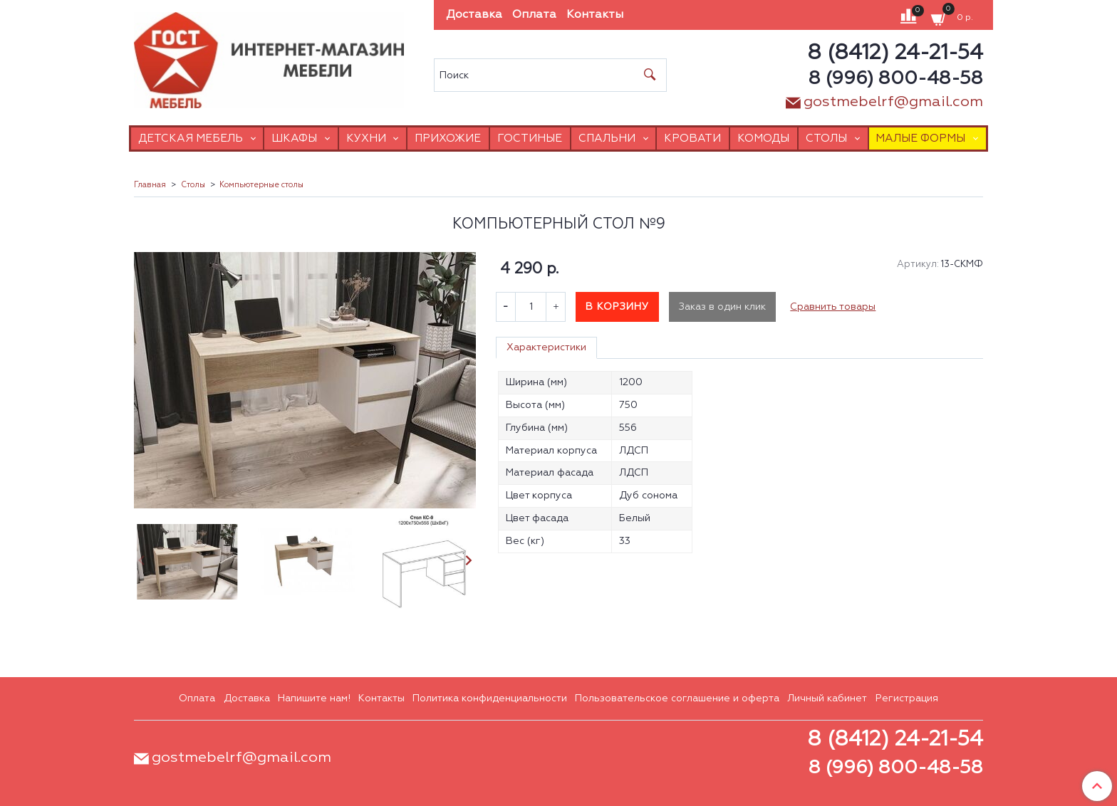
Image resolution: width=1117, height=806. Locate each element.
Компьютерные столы (261, 185)
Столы (826, 138)
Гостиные (529, 138)
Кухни (366, 138)
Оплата (534, 15)
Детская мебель (190, 138)
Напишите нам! (314, 698)
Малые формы (920, 138)
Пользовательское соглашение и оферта (677, 698)
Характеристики (546, 347)
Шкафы (294, 138)
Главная (150, 185)
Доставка (474, 15)
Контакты (594, 15)
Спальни (606, 138)
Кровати (692, 138)
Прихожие (448, 138)
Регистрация (907, 698)
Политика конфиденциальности (489, 698)
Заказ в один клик (722, 307)
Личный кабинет (827, 698)
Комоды (763, 138)
